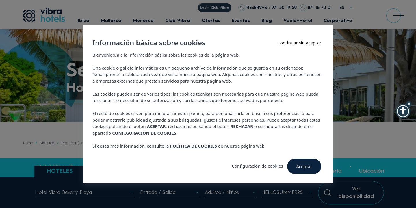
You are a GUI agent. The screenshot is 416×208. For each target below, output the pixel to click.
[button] (403, 111)
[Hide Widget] (409, 104)
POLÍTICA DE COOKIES (193, 146)
